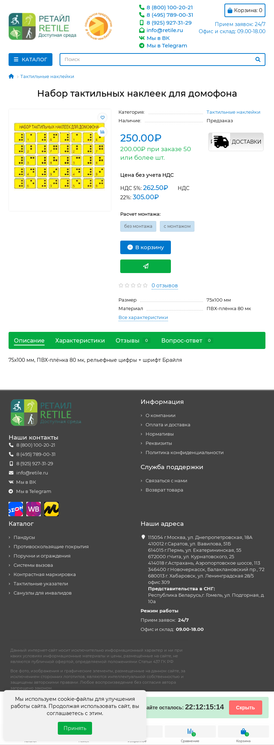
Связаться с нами (166, 480)
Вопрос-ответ (187, 340)
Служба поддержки (172, 467)
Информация (162, 401)
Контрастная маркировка (45, 574)
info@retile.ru (160, 30)
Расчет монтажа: (140, 214)
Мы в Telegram (162, 45)
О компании (161, 415)
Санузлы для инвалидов (43, 593)
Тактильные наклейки (47, 76)
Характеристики (80, 340)
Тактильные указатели (41, 583)
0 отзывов (165, 285)
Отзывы (133, 340)
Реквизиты (159, 443)
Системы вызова (33, 565)
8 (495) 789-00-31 (165, 14)
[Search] (162, 59)
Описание (29, 340)
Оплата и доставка (168, 424)
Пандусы (24, 537)
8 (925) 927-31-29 (165, 22)
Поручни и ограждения (42, 556)
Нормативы (160, 434)
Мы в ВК (154, 38)
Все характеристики (143, 317)
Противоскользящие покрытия (51, 546)
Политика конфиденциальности (185, 452)
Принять (75, 728)
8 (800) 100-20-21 (165, 7)
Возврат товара (164, 490)
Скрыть (245, 707)
